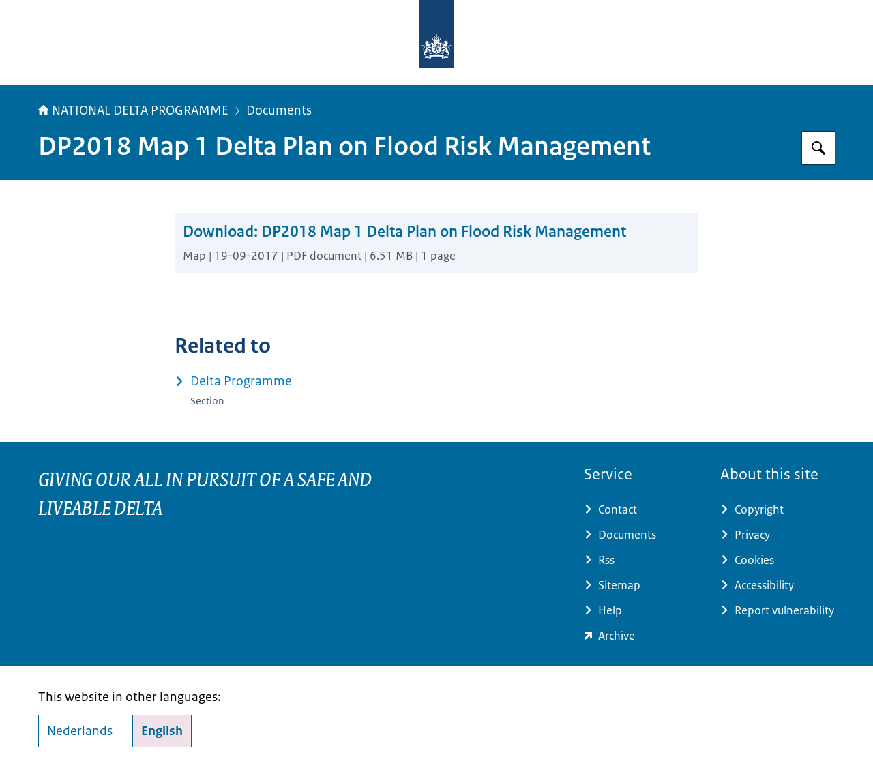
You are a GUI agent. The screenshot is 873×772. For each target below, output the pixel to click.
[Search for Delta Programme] (818, 148)
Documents (279, 110)
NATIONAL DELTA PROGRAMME (133, 110)
